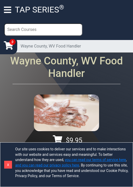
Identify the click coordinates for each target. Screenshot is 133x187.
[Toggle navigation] (7, 9)
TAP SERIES (39, 9)
